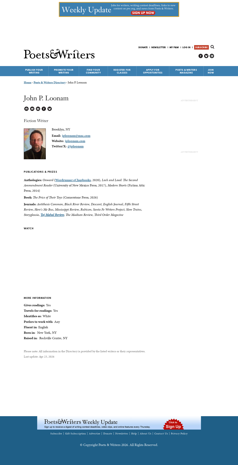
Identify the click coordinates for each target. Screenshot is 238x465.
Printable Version (26, 109)
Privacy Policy (179, 433)
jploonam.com (75, 141)
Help (134, 433)
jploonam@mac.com (76, 135)
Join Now (211, 71)
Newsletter (158, 47)
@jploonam (76, 146)
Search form (212, 47)
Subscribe (201, 47)
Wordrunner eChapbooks (73, 180)
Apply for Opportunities (153, 71)
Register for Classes (122, 71)
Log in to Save (38, 109)
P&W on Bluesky (206, 56)
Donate (143, 47)
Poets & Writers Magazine (186, 71)
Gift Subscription (75, 433)
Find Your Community (93, 71)
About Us (145, 433)
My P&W (174, 47)
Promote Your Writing (64, 71)
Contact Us (161, 433)
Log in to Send (32, 109)
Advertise (94, 433)
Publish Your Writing (34, 71)
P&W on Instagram (212, 56)
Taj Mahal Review (52, 214)
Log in (186, 47)
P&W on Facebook (200, 56)
